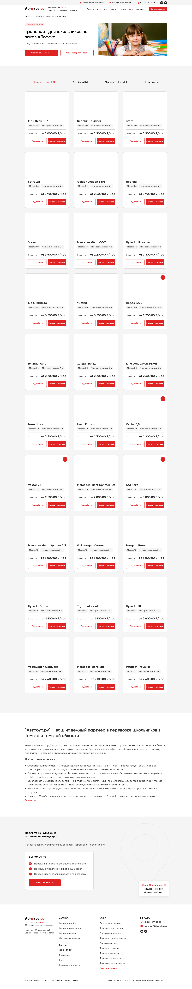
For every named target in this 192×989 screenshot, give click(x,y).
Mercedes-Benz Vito (91, 667)
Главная (90, 9)
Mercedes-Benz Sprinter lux (96, 485)
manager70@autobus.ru (155, 926)
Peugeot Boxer (136, 545)
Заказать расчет (56, 141)
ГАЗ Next (132, 485)
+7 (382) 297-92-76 (147, 3)
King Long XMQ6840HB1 (142, 363)
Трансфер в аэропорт (110, 953)
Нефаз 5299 (134, 303)
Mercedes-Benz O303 (92, 242)
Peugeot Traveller (138, 667)
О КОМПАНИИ (65, 950)
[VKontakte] (161, 2)
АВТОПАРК (64, 918)
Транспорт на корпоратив (112, 963)
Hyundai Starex (38, 606)
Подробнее (37, 141)
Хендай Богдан (87, 363)
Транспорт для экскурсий (112, 958)
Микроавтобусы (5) (116, 81)
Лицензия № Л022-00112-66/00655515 (151, 980)
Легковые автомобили (69, 938)
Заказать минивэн (67, 933)
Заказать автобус (67, 923)
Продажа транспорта (69, 965)
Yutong (82, 303)
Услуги (39, 16)
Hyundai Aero (37, 363)
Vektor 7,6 (34, 485)
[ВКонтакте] (141, 931)
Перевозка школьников (110, 933)
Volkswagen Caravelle (43, 667)
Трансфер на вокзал (109, 948)
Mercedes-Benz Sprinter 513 (47, 545)
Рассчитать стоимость (42, 53)
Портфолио (64, 955)
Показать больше (108, 968)
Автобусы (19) (80, 81)
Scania (32, 242)
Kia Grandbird (37, 303)
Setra (129, 121)
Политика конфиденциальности (121, 980)
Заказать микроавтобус (70, 928)
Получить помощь (44, 882)
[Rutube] (165, 2)
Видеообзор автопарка (77, 53)
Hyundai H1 (133, 606)
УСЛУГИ (103, 918)
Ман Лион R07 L (39, 121)
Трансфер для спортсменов (113, 938)
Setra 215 (34, 181)
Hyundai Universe (138, 242)
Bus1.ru (41, 922)
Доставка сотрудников (110, 923)
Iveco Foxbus (86, 424)
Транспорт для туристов (111, 928)
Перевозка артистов (109, 943)
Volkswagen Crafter (90, 545)
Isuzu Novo (35, 424)
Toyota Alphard (87, 606)
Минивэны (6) (151, 81)
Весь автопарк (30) (44, 81)
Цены (61, 960)
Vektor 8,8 (133, 424)
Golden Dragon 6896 (91, 181)
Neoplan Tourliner (89, 121)
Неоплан (132, 181)
